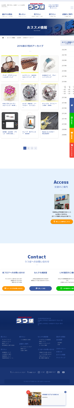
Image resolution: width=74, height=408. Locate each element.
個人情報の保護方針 (44, 358)
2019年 (64, 66)
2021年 (64, 55)
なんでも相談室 (43, 337)
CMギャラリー (61, 349)
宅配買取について (6, 356)
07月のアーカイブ (28, 38)
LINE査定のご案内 (6, 354)
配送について (5, 343)
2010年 (64, 124)
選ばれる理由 (60, 337)
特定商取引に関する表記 (8, 345)
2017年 (64, 76)
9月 (65, 89)
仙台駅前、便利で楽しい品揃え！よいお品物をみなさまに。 (13, 5)
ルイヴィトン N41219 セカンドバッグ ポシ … (29, 77)
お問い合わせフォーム (44, 356)
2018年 (64, 71)
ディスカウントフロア (26, 347)
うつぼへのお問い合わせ (46, 349)
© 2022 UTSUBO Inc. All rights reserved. (37, 381)
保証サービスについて (44, 343)
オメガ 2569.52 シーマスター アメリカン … (29, 105)
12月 (65, 87)
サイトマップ (60, 358)
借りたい (22, 337)
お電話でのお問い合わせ (45, 352)
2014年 (64, 103)
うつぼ (41, 372)
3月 (65, 93)
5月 (69, 91)
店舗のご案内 (23, 344)
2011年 (64, 119)
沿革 (59, 344)
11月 (69, 87)
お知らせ (59, 352)
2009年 (64, 129)
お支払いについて (6, 341)
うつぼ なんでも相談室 (45, 339)
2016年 (19, 38)
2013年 (64, 108)
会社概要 (59, 340)
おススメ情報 (11, 38)
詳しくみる (40, 288)
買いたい (4, 337)
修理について (42, 341)
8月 (69, 89)
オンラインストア (6, 339)
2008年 (64, 135)
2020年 (64, 60)
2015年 (64, 97)
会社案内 (60, 342)
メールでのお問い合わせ (13, 288)
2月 (69, 93)
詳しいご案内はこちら (62, 221)
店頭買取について (6, 352)
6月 (65, 91)
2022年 (64, 50)
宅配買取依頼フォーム (7, 358)
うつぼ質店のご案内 (26, 339)
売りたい (4, 349)
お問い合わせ (54, 7)
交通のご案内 (24, 350)
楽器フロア (23, 348)
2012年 (64, 113)
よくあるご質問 (43, 345)
